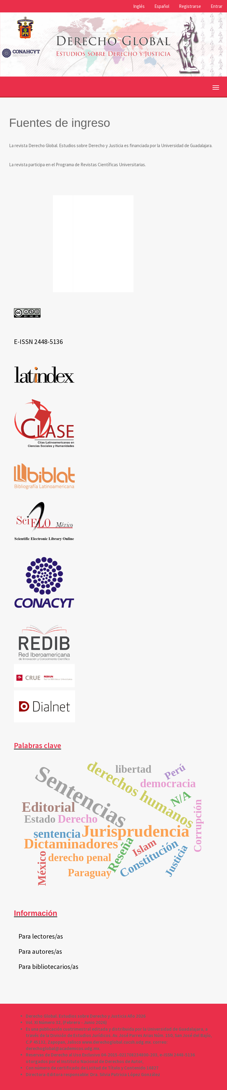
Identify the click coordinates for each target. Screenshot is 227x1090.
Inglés (139, 6)
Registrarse (190, 6)
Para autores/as (40, 951)
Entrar (216, 6)
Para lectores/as (40, 936)
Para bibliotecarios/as (48, 966)
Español (161, 6)
